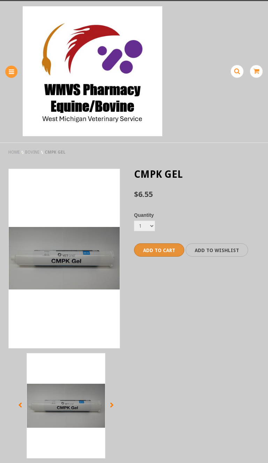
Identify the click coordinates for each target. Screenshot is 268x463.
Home (14, 152)
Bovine (32, 152)
